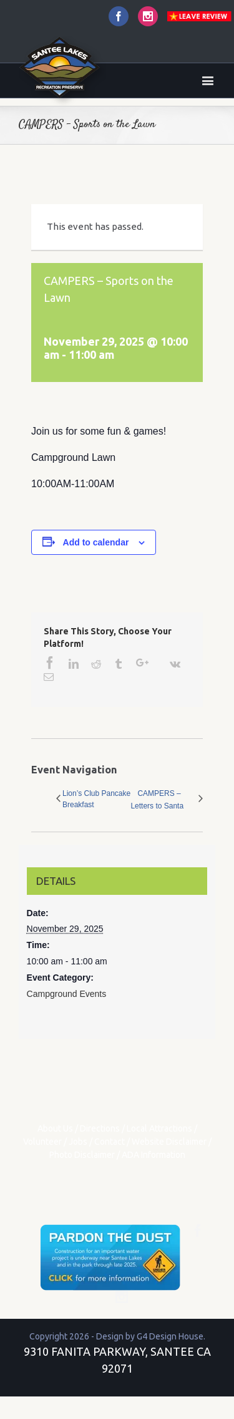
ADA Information (153, 1155)
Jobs (78, 1142)
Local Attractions (159, 1128)
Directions (100, 1128)
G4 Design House (170, 1336)
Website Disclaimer (169, 1142)
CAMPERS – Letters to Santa (156, 799)
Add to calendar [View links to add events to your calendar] (96, 542)
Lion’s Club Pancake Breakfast (96, 799)
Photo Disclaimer (82, 1155)
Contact (109, 1142)
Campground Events (67, 994)
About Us (55, 1128)
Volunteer (42, 1142)
